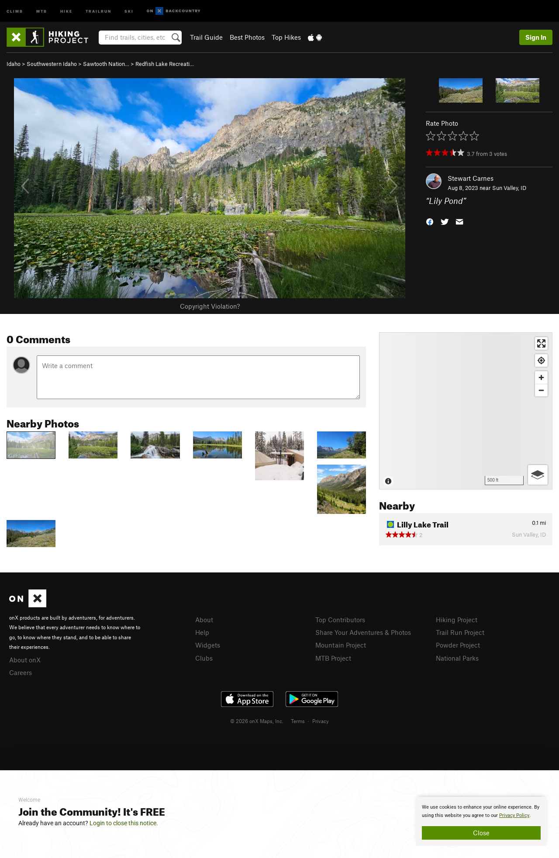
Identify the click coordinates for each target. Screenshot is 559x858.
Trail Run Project (460, 632)
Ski (129, 11)
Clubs (204, 658)
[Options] (538, 475)
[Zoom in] (541, 377)
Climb (15, 11)
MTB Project (333, 658)
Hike (66, 11)
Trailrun (98, 11)
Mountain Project (340, 645)
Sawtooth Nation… (106, 63)
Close (481, 833)
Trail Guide (206, 37)
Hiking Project (456, 620)
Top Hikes (286, 37)
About (204, 620)
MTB (41, 11)
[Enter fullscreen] (541, 343)
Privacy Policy (514, 815)
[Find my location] (541, 360)
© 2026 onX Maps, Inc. (256, 721)
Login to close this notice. (124, 823)
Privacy (320, 721)
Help (202, 632)
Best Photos (247, 37)
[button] (430, 221)
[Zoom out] (541, 390)
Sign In (535, 37)
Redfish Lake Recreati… (164, 63)
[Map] (466, 411)
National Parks (457, 658)
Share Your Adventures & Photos (363, 632)
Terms (298, 721)
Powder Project (458, 645)
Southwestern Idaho (52, 63)
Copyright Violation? (210, 306)
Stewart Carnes (470, 178)
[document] (481, 821)
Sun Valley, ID (509, 187)
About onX (25, 660)
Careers (20, 672)
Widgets (207, 645)
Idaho (14, 63)
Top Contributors (340, 620)
